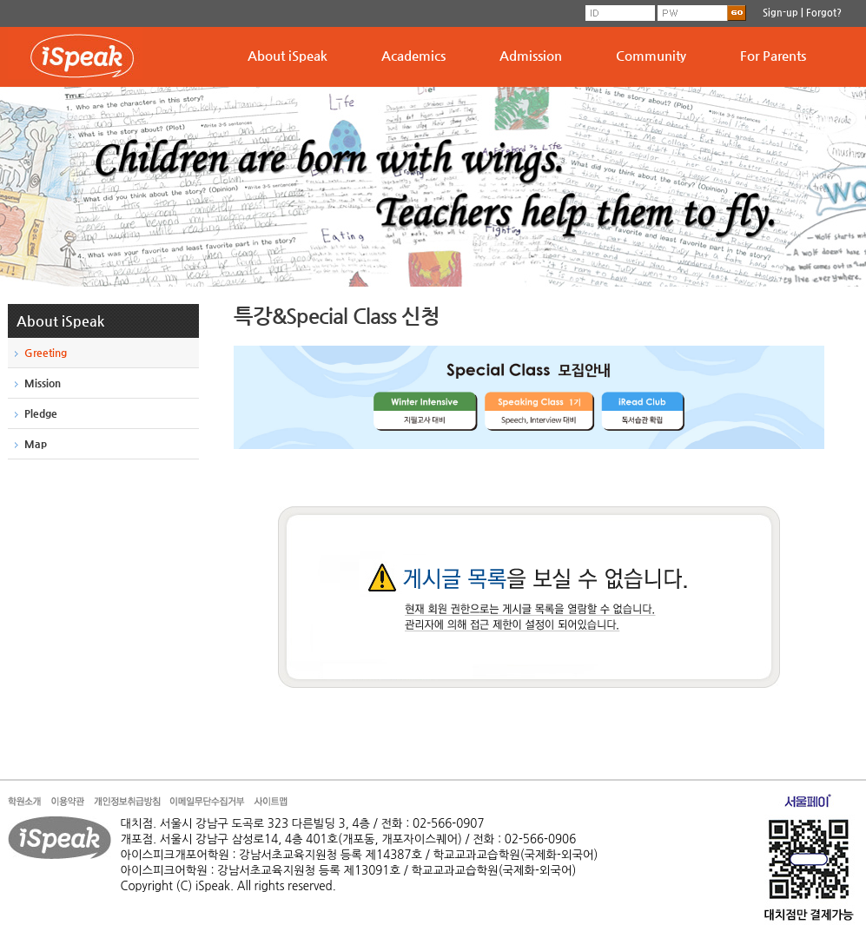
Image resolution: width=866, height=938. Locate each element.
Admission (530, 55)
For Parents (773, 55)
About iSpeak (287, 55)
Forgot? (824, 12)
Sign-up (780, 12)
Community (651, 55)
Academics (413, 55)
